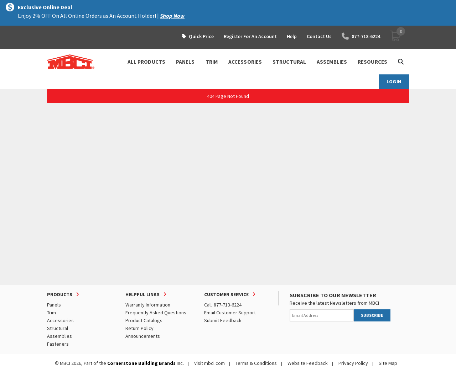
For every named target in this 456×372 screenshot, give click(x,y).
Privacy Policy (353, 363)
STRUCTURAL (289, 61)
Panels (54, 305)
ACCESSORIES (245, 61)
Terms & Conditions (256, 363)
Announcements (142, 336)
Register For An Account (250, 36)
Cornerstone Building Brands (141, 363)
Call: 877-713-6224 (223, 305)
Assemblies (59, 336)
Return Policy (139, 328)
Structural (57, 328)
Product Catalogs (143, 320)
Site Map (388, 363)
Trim (51, 312)
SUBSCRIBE (372, 315)
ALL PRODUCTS (146, 61)
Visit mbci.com (209, 363)
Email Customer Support (230, 312)
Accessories (60, 320)
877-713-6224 (361, 36)
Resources (372, 61)
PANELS (185, 61)
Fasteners (58, 344)
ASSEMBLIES (332, 61)
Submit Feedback (223, 320)
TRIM (212, 61)
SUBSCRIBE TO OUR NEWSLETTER (333, 295)
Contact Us (319, 36)
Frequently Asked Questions (155, 312)
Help (292, 36)
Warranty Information (147, 305)
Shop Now (172, 15)
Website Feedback (307, 363)
